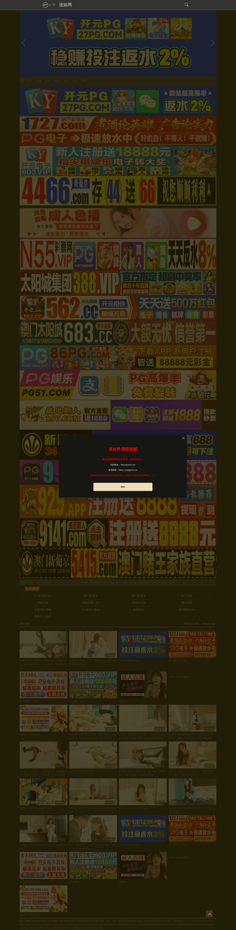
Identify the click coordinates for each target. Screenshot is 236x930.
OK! (123, 487)
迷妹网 (65, 4)
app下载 (48, 5)
